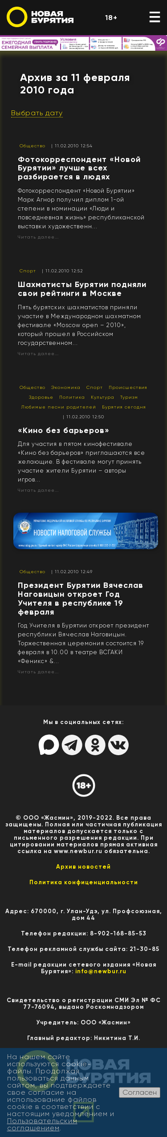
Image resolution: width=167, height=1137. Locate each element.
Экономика (66, 387)
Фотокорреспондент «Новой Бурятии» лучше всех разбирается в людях (79, 168)
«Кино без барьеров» (64, 430)
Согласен (139, 1092)
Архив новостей (83, 866)
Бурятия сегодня (124, 407)
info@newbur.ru (100, 971)
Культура (102, 397)
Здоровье (41, 397)
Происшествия (128, 387)
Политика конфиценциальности (83, 882)
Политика (72, 397)
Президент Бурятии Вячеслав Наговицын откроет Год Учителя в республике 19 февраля (80, 598)
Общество (32, 145)
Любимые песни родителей (58, 407)
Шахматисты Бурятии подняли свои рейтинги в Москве (82, 288)
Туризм (129, 397)
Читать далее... (38, 237)
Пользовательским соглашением (42, 1124)
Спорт (28, 270)
